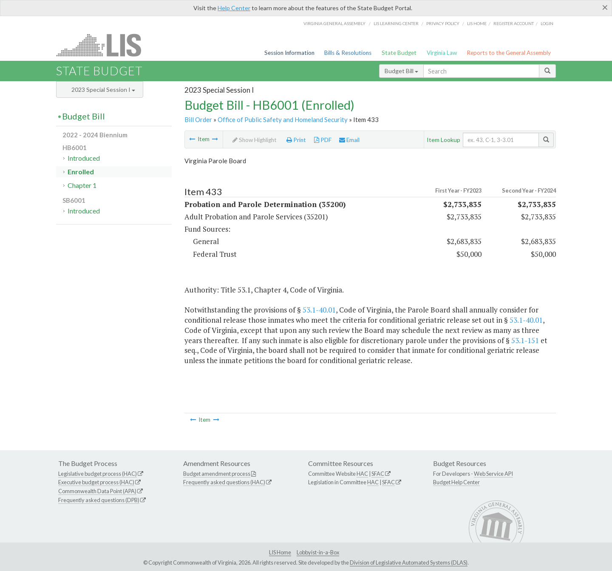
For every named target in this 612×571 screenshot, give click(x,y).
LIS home (477, 23)
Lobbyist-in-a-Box (318, 552)
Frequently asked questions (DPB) (98, 500)
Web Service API (493, 473)
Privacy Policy (442, 23)
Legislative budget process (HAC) (97, 473)
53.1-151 (525, 340)
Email (349, 139)
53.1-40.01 (319, 310)
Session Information (289, 52)
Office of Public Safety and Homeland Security (283, 119)
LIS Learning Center (396, 23)
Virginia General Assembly (334, 23)
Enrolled (81, 172)
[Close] (605, 7)
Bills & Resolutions (347, 52)
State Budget (399, 52)
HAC (362, 473)
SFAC (377, 473)
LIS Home (280, 552)
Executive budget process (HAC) (96, 482)
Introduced (84, 158)
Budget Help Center (456, 482)
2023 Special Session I (103, 89)
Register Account (513, 23)
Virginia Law (442, 52)
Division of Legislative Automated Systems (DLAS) (409, 562)
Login (547, 23)
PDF (323, 139)
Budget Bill (401, 70)
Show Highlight (254, 139)
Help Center (234, 7)
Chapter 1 (82, 185)
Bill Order (198, 119)
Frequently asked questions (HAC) (224, 482)
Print (296, 139)
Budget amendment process (216, 473)
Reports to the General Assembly (509, 52)
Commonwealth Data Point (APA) (97, 491)
